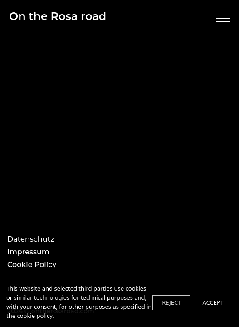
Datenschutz (30, 239)
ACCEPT (213, 302)
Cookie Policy (31, 264)
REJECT (171, 302)
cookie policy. (35, 316)
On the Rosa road (57, 16)
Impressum (28, 252)
